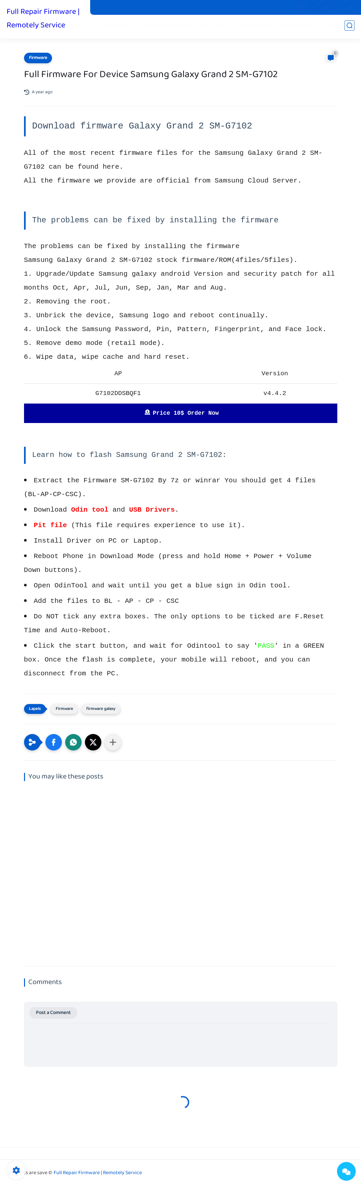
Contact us (198, 8)
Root (218, 27)
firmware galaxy (100, 709)
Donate (224, 8)
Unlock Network (298, 27)
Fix (204, 27)
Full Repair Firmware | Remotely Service (43, 19)
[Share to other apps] (113, 742)
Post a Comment (53, 1013)
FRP (234, 27)
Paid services (259, 27)
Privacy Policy (165, 8)
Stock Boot (132, 8)
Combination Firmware (169, 27)
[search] (349, 27)
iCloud (329, 27)
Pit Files (105, 8)
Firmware (116, 27)
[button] (53, 742)
